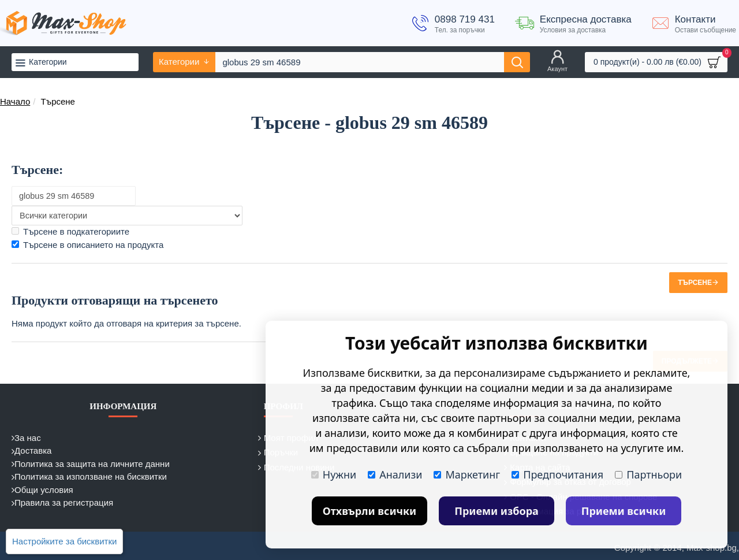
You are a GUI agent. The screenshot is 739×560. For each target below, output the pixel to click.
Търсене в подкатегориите (70, 231)
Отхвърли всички (370, 511)
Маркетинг (467, 474)
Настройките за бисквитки (64, 541)
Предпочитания (557, 474)
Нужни (333, 474)
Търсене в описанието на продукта (87, 245)
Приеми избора (496, 511)
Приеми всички (623, 511)
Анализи (395, 474)
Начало (15, 101)
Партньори (648, 474)
